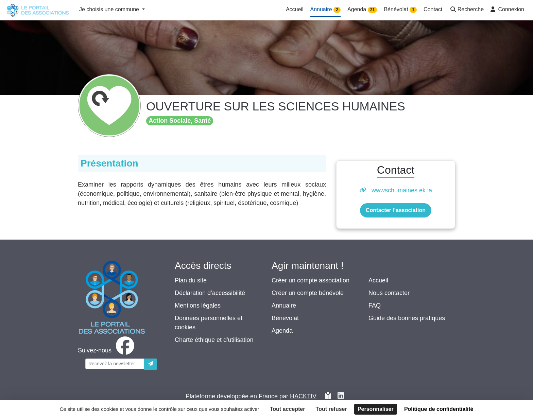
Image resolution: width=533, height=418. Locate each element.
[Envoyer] (150, 364)
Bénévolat (285, 318)
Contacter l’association (396, 210)
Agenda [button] (362, 9)
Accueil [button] (295, 9)
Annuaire (284, 305)
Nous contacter (389, 293)
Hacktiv (303, 396)
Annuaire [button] (325, 9)
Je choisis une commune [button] (110, 9)
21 (372, 9)
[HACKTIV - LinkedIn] (340, 396)
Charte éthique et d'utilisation (214, 339)
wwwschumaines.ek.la (402, 190)
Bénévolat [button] (400, 9)
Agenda (282, 330)
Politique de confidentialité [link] (439, 409)
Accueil (378, 280)
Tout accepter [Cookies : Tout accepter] (287, 409)
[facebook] (107, 350)
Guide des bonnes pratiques (406, 318)
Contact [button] (433, 9)
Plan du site (191, 280)
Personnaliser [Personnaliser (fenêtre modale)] (376, 409)
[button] (466, 10)
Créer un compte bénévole (308, 293)
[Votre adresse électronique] (114, 364)
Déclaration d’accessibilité (210, 293)
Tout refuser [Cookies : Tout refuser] (331, 409)
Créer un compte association (310, 280)
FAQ (374, 305)
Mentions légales (198, 305)
